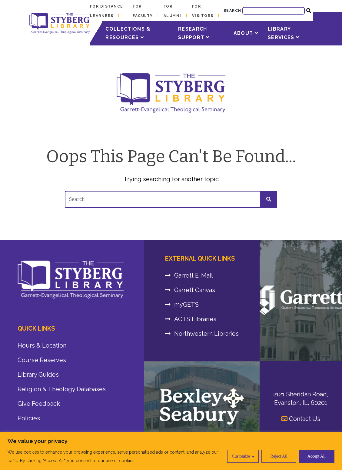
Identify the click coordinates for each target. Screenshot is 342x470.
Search (232, 10)
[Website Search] (273, 11)
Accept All (316, 456)
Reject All (278, 456)
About (246, 33)
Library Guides (38, 374)
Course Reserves (42, 360)
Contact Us (300, 418)
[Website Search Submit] (308, 11)
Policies (29, 418)
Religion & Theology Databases (62, 389)
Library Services (283, 33)
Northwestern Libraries (206, 333)
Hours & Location (42, 345)
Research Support (193, 33)
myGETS (186, 304)
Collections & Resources (128, 33)
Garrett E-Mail (193, 275)
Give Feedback (39, 403)
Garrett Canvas (194, 290)
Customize (241, 456)
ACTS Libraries (195, 319)
